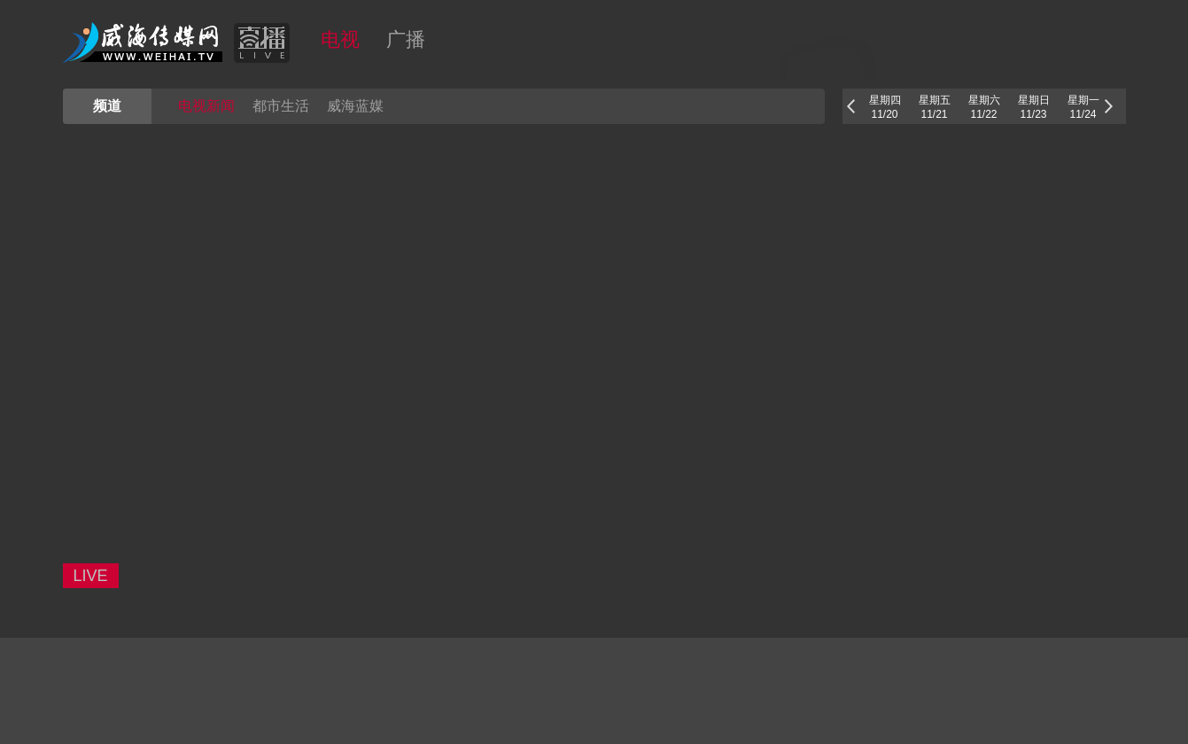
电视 (340, 39)
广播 (405, 39)
